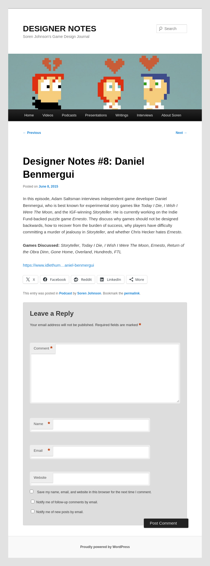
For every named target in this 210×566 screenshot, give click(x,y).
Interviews (145, 115)
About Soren (171, 115)
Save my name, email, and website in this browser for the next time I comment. (94, 492)
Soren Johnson (89, 293)
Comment (43, 349)
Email (42, 451)
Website (40, 477)
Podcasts (69, 115)
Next (181, 133)
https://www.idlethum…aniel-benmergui (58, 265)
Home (29, 115)
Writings (121, 115)
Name (42, 424)
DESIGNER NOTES (59, 28)
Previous (32, 133)
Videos (47, 115)
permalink (132, 293)
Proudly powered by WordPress (105, 547)
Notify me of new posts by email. (60, 512)
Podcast (65, 293)
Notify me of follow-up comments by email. (67, 502)
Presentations (96, 115)
